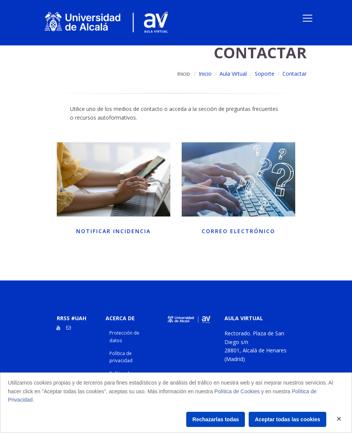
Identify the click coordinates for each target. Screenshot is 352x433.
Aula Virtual (233, 73)
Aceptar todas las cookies (287, 419)
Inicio (183, 73)
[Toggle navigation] (307, 18)
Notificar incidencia (113, 231)
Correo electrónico (238, 231)
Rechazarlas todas (215, 419)
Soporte (264, 73)
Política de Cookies (237, 391)
